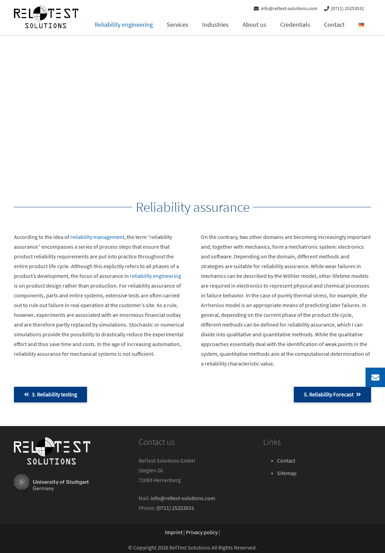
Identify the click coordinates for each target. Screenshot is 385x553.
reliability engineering (155, 275)
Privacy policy (202, 532)
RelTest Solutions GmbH (167, 460)
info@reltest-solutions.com (183, 498)
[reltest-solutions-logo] (46, 17)
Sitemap (287, 473)
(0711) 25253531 (175, 507)
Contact (286, 460)
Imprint (173, 532)
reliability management (97, 236)
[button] (15, 537)
